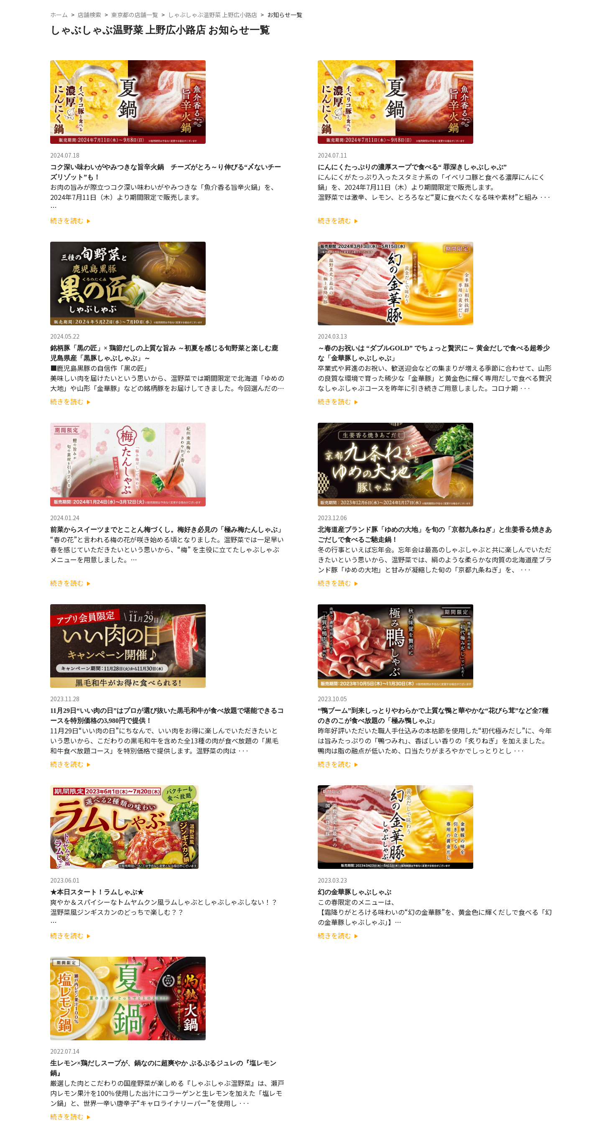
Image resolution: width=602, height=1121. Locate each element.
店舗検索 (89, 14)
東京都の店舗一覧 (134, 14)
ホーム (59, 14)
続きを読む (70, 221)
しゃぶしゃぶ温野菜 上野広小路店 (212, 14)
